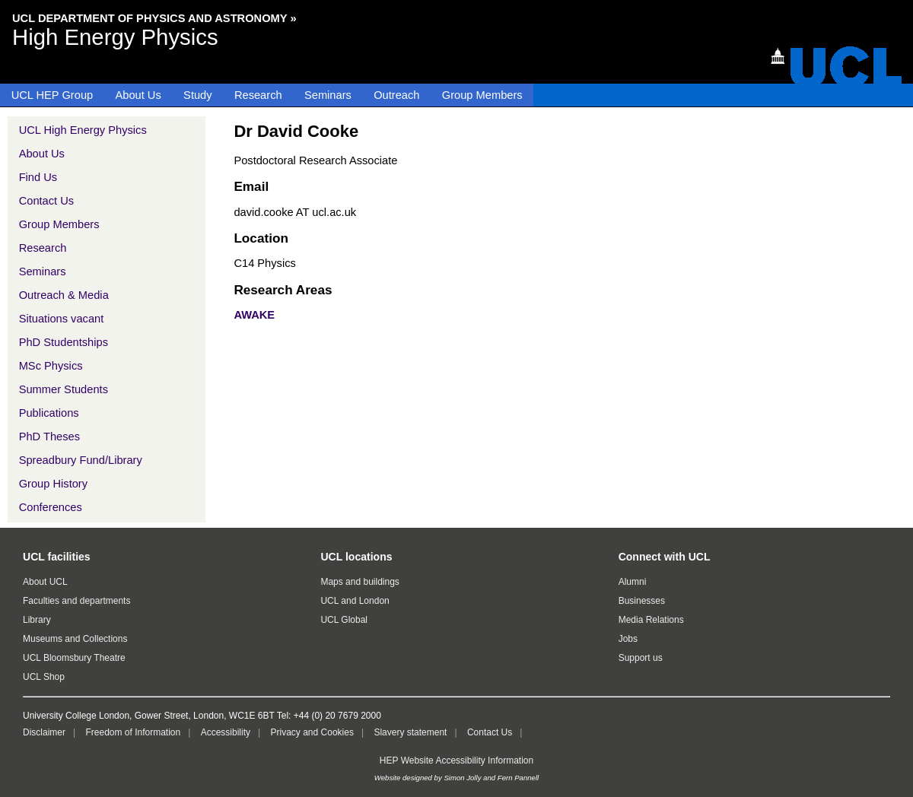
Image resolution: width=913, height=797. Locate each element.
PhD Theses (49, 436)
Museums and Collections (75, 638)
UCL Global (343, 619)
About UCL (45, 581)
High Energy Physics (115, 36)
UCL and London (354, 600)
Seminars (328, 95)
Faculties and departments (76, 600)
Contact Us (47, 201)
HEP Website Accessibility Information (456, 760)
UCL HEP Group (52, 95)
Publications (49, 413)
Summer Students (63, 389)
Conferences (50, 507)
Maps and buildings (359, 581)
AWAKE (254, 315)
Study (197, 95)
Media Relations (651, 619)
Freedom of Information (132, 732)
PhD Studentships (63, 342)
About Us (138, 95)
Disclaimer (44, 732)
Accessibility (225, 732)
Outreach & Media (64, 295)
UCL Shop (44, 677)
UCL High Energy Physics (83, 130)
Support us (641, 658)
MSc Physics (51, 366)
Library (37, 619)
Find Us (38, 177)
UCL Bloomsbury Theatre (74, 658)
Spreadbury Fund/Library (80, 460)
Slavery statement (410, 732)
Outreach (396, 95)
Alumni (633, 581)
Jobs (628, 638)
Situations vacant (61, 319)
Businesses (642, 600)
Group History (53, 484)
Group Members (482, 95)
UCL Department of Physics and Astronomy (150, 18)
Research (258, 95)
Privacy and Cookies (312, 732)
